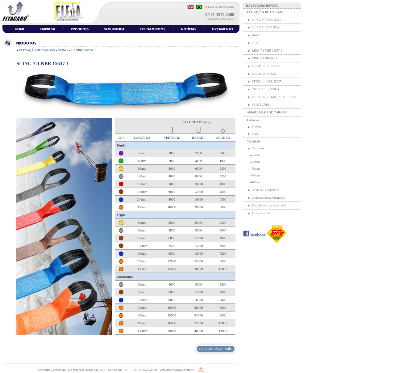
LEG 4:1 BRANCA (264, 73)
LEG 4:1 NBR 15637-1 (266, 66)
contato (229, 6)
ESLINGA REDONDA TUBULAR (274, 97)
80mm (256, 175)
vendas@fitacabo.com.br (220, 18)
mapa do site (214, 6)
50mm (256, 168)
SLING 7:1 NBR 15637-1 (268, 19)
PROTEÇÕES (260, 104)
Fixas (255, 133)
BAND (256, 35)
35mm (256, 161)
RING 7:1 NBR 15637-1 (267, 50)
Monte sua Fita (261, 213)
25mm (256, 155)
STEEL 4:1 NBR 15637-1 (268, 81)
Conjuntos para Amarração (268, 197)
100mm (256, 182)
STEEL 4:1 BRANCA (265, 89)
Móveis (256, 127)
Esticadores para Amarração (269, 205)
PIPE (255, 43)
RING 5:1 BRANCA (264, 58)
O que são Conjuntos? (265, 190)
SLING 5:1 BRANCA (265, 27)
